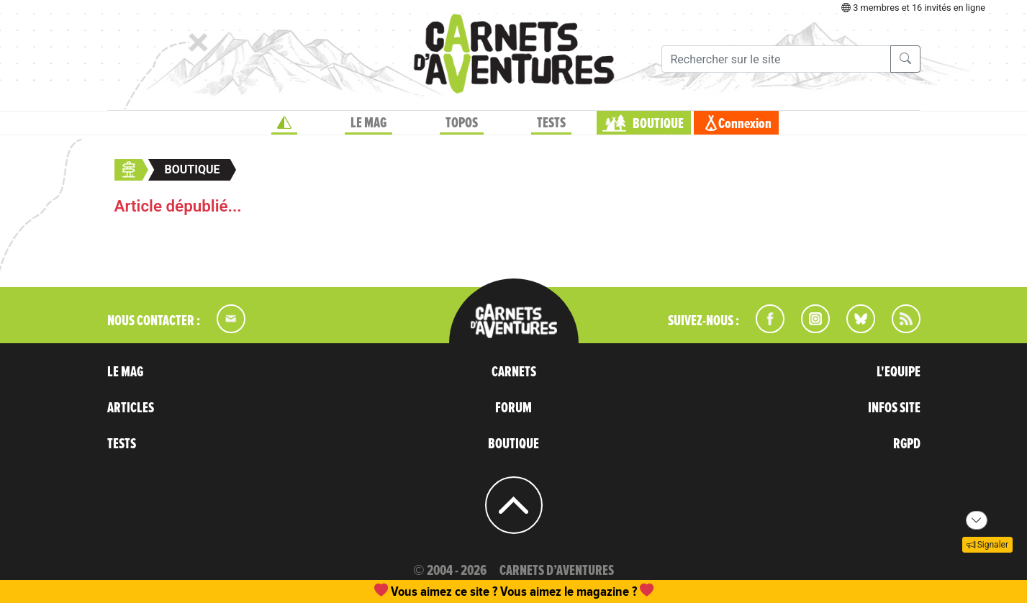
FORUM (513, 408)
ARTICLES (130, 408)
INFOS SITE (894, 408)
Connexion (745, 124)
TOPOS (461, 123)
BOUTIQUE (658, 124)
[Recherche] (776, 59)
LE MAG (368, 123)
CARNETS (514, 372)
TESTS (551, 123)
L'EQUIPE (898, 372)
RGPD (906, 444)
